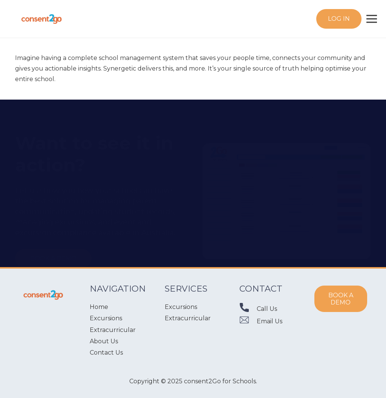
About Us (104, 341)
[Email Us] (248, 321)
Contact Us (106, 352)
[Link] (41, 19)
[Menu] (371, 18)
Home (99, 306)
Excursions (106, 318)
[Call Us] (248, 309)
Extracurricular (113, 329)
